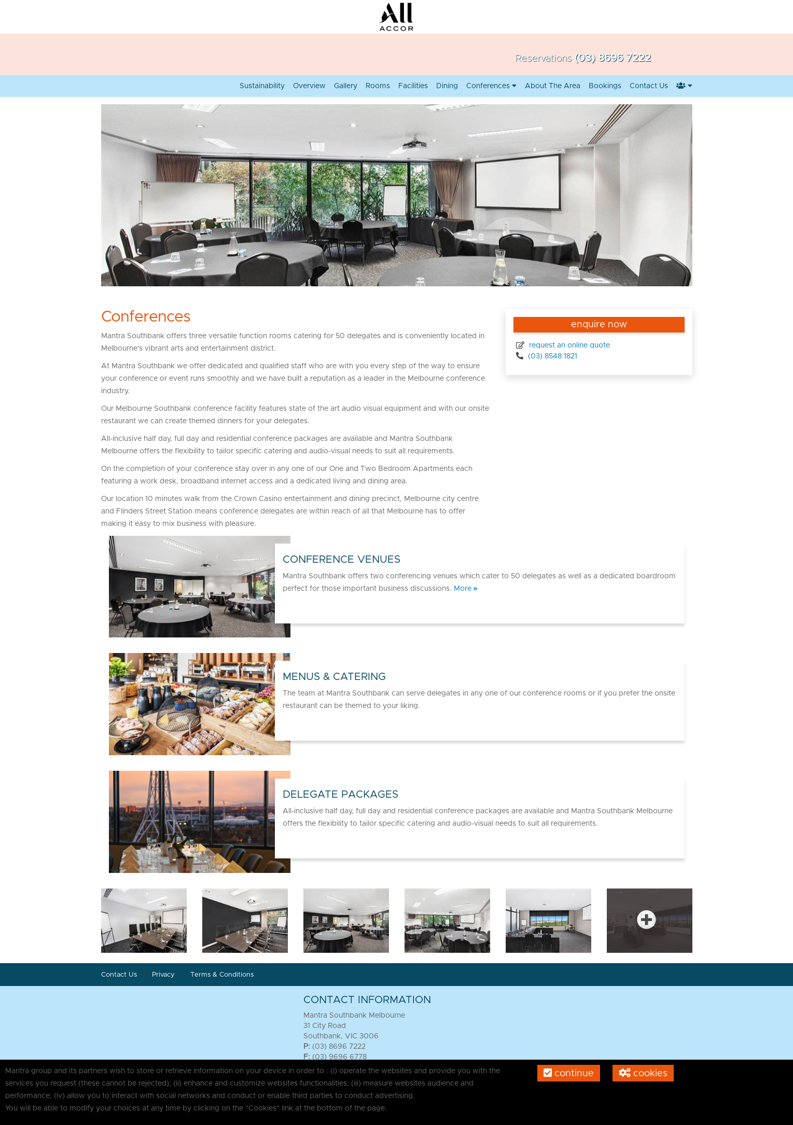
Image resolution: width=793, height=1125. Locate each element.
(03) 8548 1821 (551, 356)
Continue (569, 1073)
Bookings (605, 86)
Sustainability (262, 86)
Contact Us (119, 974)
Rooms (378, 86)
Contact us (649, 86)
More (466, 588)
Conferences (491, 86)
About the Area (552, 86)
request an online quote (568, 345)
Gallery (345, 86)
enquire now (599, 324)
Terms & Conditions (222, 974)
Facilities (413, 86)
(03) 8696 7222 (612, 58)
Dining (447, 86)
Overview (309, 86)
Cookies (643, 1073)
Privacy (164, 974)
